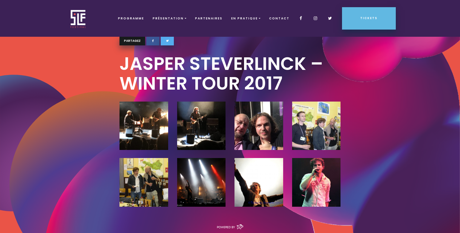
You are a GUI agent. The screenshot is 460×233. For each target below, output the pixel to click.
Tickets (369, 18)
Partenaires (209, 18)
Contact (279, 18)
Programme (131, 18)
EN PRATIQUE (244, 18)
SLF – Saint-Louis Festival (78, 18)
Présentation (168, 18)
